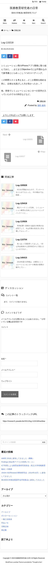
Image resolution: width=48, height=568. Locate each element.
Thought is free (37, 562)
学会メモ (4, 523)
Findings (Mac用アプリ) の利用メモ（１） (18, 462)
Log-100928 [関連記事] (21, 185)
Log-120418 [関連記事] (21, 203)
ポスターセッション (9, 516)
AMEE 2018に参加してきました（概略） (17, 458)
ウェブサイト (6, 381)
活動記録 (42, 101)
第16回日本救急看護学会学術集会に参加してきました (23, 480)
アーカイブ (5, 512)
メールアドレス (8, 370)
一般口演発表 (6, 519)
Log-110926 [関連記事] (21, 221)
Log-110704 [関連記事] (21, 239)
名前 (3, 359)
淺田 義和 (41, 105)
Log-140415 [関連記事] (21, 258)
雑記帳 (4, 530)
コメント (4, 327)
